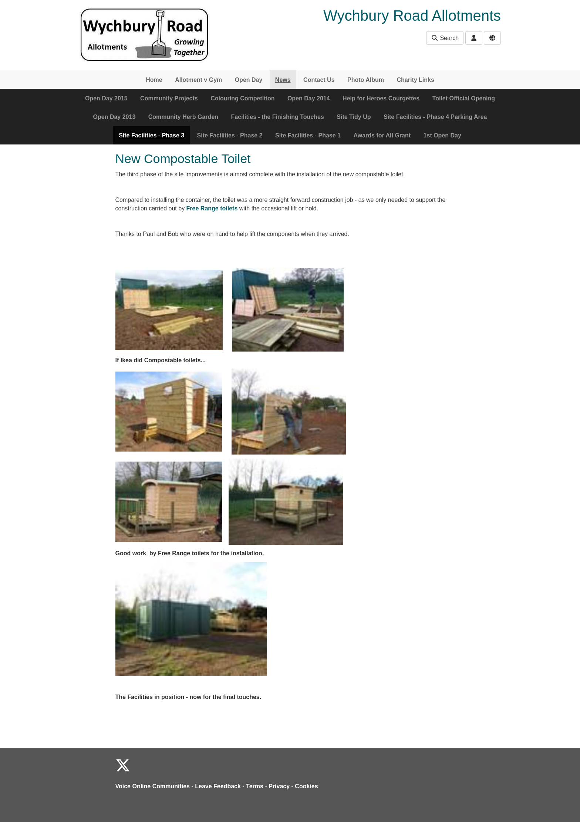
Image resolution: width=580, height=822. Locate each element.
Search (445, 38)
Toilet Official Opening (463, 98)
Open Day (249, 80)
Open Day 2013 (114, 117)
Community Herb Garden (183, 117)
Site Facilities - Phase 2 (230, 135)
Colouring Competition (242, 98)
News (283, 80)
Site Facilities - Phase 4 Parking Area (435, 117)
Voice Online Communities (152, 786)
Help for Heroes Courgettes (381, 98)
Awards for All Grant (382, 135)
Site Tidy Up (354, 117)
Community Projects (169, 98)
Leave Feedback (218, 786)
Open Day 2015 (106, 98)
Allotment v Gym (198, 80)
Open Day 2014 (308, 98)
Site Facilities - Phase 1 (308, 135)
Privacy (279, 786)
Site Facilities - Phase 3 (151, 135)
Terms (254, 786)
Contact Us (318, 80)
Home (154, 80)
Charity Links (415, 80)
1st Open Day (442, 135)
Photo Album (365, 80)
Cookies (306, 786)
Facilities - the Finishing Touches (277, 117)
